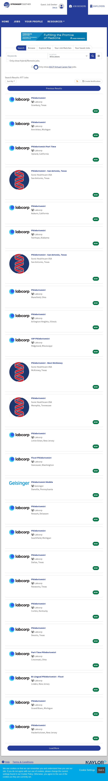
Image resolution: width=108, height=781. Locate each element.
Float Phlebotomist (41, 457)
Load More (54, 748)
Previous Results (54, 88)
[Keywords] (27, 56)
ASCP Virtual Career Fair (60, 66)
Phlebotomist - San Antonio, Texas (49, 170)
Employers (97, 6)
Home (5, 21)
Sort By (10, 81)
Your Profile (34, 21)
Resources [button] (55, 21)
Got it (101, 770)
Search (21, 48)
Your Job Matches (63, 48)
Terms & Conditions (23, 762)
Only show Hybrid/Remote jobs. (25, 60)
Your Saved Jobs (82, 48)
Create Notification (91, 81)
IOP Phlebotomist (40, 338)
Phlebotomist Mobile (42, 482)
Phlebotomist (38, 97)
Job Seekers (77, 6)
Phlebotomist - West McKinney (47, 362)
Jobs (17, 21)
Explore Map (45, 48)
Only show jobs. (54, 67)
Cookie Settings (87, 770)
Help (6, 762)
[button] (99, 56)
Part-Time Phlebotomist (43, 652)
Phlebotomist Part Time (43, 146)
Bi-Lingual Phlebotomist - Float (47, 676)
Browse (31, 48)
